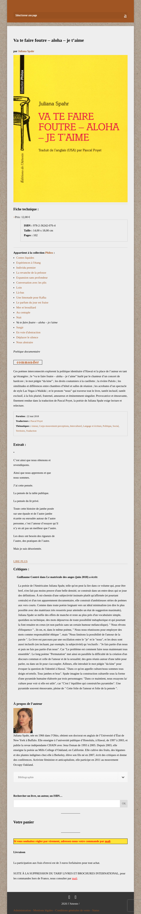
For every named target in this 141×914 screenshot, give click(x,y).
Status (95, 910)
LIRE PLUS (20, 561)
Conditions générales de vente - (73, 910)
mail (107, 841)
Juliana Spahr (26, 51)
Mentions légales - (44, 910)
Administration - (23, 910)
